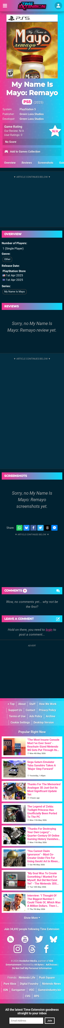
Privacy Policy (47, 710)
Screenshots (45, 162)
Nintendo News (51, 983)
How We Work (47, 704)
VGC (31, 990)
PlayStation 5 (28, 109)
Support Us (15, 710)
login (49, 630)
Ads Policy (35, 716)
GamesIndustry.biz (49, 990)
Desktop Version (44, 722)
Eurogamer (18, 990)
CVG (27, 996)
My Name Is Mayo (14, 291)
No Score (10, 141)
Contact (30, 710)
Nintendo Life (27, 977)
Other (7, 259)
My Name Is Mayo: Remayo (32, 92)
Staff (32, 704)
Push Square (47, 977)
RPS (36, 996)
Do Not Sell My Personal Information (32, 968)
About (22, 704)
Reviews (27, 162)
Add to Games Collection (22, 151)
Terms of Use (17, 716)
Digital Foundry (29, 983)
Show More (32, 917)
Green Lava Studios (32, 114)
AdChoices (51, 964)
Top (11, 704)
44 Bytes (39, 964)
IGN (5, 990)
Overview (10, 162)
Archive (50, 716)
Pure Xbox (10, 983)
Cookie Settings (20, 722)
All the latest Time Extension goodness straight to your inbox (32, 1011)
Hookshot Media (28, 961)
